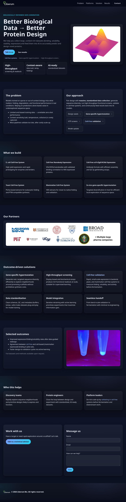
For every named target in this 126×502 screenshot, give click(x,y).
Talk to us (9, 52)
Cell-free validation (95, 275)
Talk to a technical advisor (18, 442)
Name (68, 436)
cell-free (29, 344)
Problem (80, 3)
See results (22, 52)
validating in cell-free (109, 399)
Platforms (90, 3)
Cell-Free (88, 121)
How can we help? (73, 453)
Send (70, 471)
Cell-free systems (11, 58)
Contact (117, 3)
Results (107, 3)
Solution (99, 3)
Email (68, 445)
